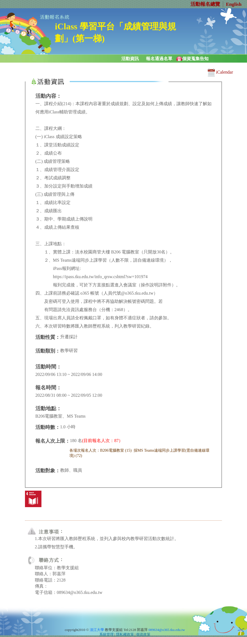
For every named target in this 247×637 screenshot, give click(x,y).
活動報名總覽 (205, 4)
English (234, 4)
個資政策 (143, 634)
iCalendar (220, 72)
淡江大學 (97, 630)
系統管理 (106, 634)
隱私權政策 (125, 634)
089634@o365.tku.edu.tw (166, 630)
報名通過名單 (159, 58)
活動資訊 (130, 58)
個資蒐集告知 (195, 58)
